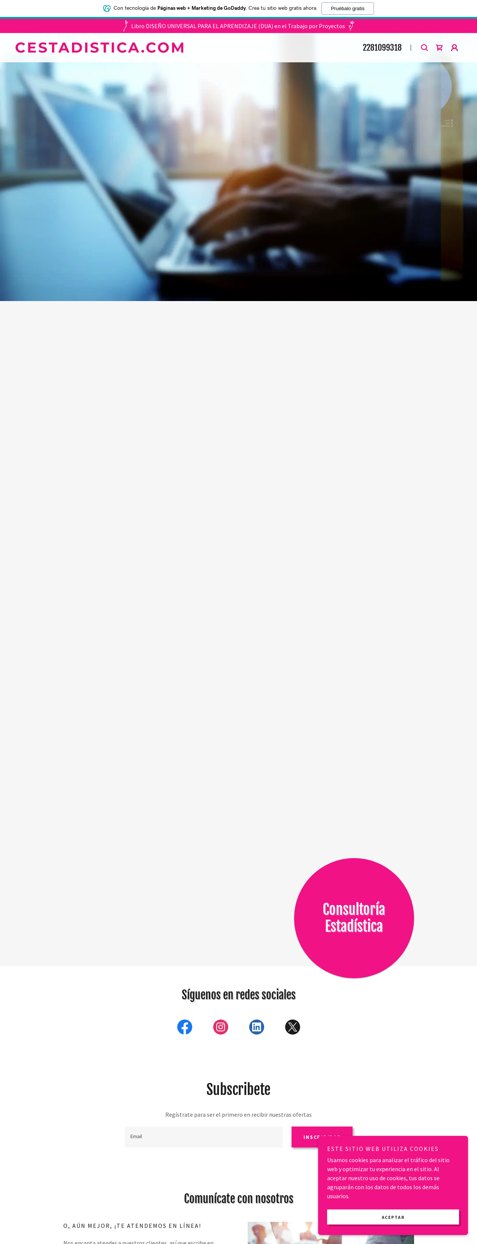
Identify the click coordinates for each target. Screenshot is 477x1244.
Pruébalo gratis (348, 8)
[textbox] (204, 1137)
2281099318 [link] (382, 47)
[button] (439, 47)
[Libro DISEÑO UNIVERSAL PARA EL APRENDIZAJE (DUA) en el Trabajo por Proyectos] (238, 26)
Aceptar (393, 1217)
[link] (176, 50)
